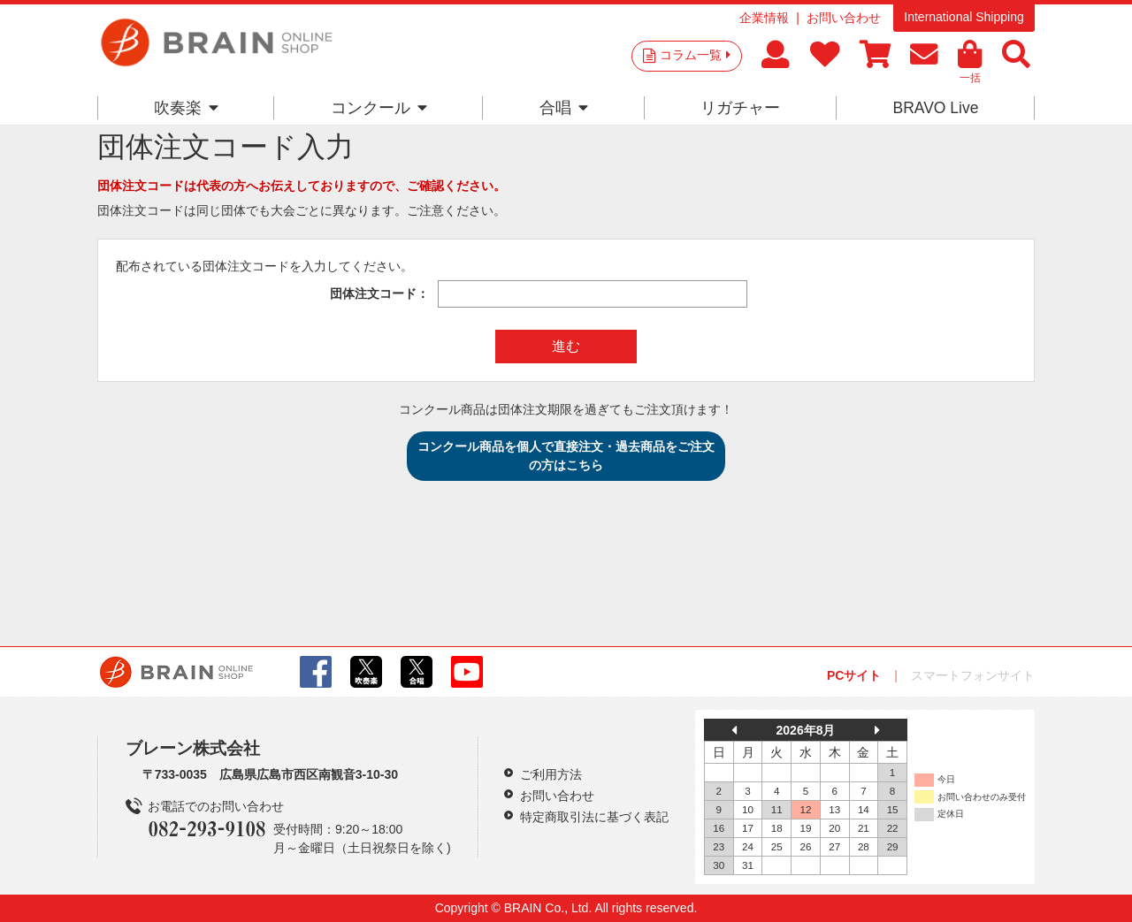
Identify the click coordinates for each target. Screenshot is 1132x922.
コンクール (379, 108)
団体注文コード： (379, 293)
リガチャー (740, 108)
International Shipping (963, 17)
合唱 (563, 108)
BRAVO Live (935, 108)
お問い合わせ (844, 18)
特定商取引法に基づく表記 (594, 817)
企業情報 (764, 18)
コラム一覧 (695, 55)
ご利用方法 (551, 774)
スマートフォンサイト (973, 675)
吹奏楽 (186, 108)
